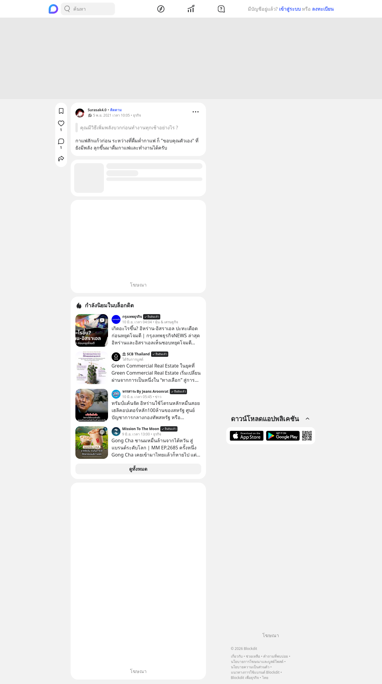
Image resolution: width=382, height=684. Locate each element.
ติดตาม (116, 110)
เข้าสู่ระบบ (290, 9)
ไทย (265, 677)
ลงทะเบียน (323, 9)
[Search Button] (67, 8)
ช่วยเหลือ (253, 656)
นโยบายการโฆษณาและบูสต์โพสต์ (257, 661)
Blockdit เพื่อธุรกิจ (245, 677)
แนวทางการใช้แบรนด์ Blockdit (255, 672)
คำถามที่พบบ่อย (275, 656)
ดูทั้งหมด (138, 470)
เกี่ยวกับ (237, 656)
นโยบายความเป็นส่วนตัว (250, 666)
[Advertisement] (191, 59)
